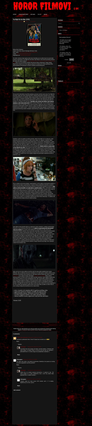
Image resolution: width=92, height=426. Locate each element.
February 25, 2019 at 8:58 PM (34, 370)
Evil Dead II (15, 275)
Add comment (17, 390)
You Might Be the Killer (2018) (21, 19)
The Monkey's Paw (50, 61)
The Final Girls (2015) (25, 55)
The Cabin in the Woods (39, 275)
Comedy (26, 21)
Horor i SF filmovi (63, 30)
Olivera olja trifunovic (22, 337)
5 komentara (32, 21)
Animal (28, 61)
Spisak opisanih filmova (23, 14)
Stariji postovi (52, 325)
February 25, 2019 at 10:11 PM (34, 379)
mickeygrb (23, 347)
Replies (20, 344)
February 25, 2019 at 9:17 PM (34, 347)
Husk (14, 62)
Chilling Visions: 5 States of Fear (38, 61)
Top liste (39, 14)
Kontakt (45, 14)
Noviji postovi (17, 325)
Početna (14, 14)
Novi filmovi (33, 14)
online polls (69, 62)
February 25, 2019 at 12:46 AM (35, 337)
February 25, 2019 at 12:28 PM (30, 359)
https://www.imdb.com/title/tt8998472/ (28, 52)
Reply (18, 341)
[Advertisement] (34, 311)
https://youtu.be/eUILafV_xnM (24, 53)
